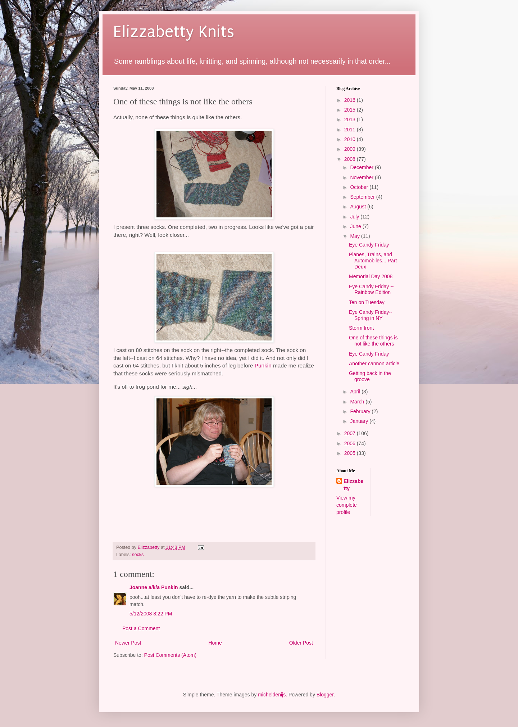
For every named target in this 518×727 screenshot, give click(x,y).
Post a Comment (141, 628)
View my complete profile (346, 505)
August (358, 206)
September (363, 197)
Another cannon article (374, 363)
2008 (350, 159)
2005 (350, 453)
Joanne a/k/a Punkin (154, 587)
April (356, 391)
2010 (350, 139)
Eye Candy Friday (369, 245)
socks (138, 554)
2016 (350, 100)
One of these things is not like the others (373, 341)
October (359, 187)
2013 (350, 119)
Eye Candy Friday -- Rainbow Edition (371, 289)
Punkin (263, 365)
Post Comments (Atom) (170, 655)
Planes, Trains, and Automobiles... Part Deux (373, 261)
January (359, 421)
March (357, 402)
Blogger (325, 694)
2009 (350, 149)
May (355, 236)
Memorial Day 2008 (370, 276)
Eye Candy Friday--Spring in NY (370, 315)
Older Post (301, 643)
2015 (350, 110)
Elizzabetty (353, 484)
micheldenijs (272, 694)
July (355, 217)
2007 (350, 433)
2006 (350, 443)
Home (215, 643)
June (356, 226)
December (362, 167)
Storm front (361, 328)
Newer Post (128, 643)
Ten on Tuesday (367, 302)
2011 (350, 129)
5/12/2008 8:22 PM (151, 614)
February (361, 411)
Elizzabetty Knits (173, 31)
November (362, 177)
